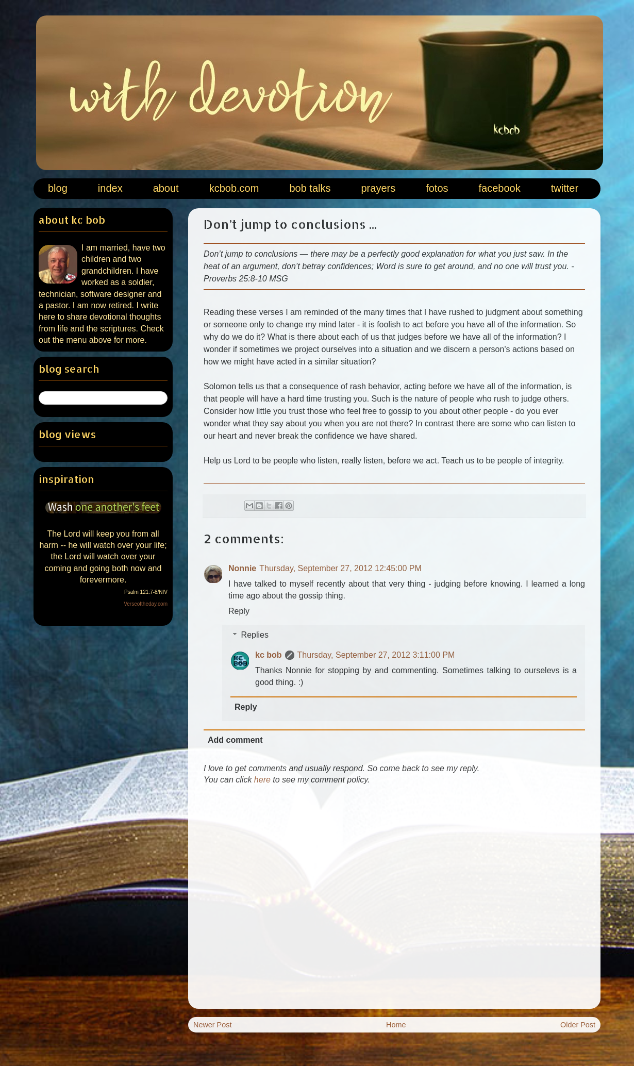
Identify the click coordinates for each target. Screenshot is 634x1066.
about (166, 188)
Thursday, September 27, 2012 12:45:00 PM (340, 568)
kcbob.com (234, 188)
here (262, 779)
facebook (500, 188)
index (110, 188)
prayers (378, 188)
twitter (564, 188)
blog (58, 188)
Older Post (577, 1025)
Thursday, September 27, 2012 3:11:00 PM (376, 655)
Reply (238, 611)
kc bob (268, 655)
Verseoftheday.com (146, 604)
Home (396, 1025)
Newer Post (212, 1025)
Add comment (235, 740)
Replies (255, 634)
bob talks (309, 188)
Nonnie (242, 568)
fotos (437, 188)
